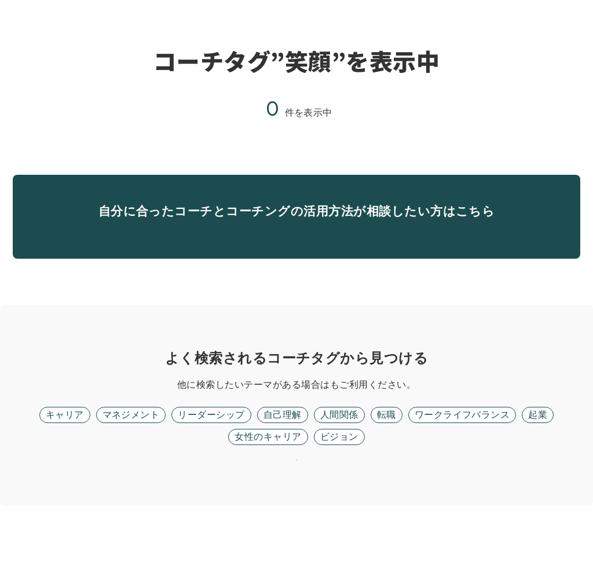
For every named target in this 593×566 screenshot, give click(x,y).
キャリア (65, 445)
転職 (386, 445)
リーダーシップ (211, 445)
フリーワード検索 (330, 415)
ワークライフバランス (462, 445)
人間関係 (339, 445)
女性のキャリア (268, 467)
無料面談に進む (296, 246)
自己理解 (282, 445)
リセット (296, 505)
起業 (537, 445)
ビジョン (339, 467)
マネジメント (131, 445)
